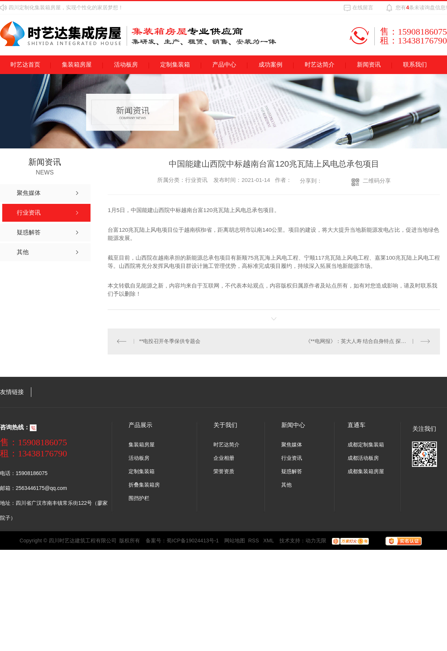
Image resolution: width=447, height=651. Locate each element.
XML (268, 541)
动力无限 (315, 541)
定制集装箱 (175, 64)
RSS (254, 541)
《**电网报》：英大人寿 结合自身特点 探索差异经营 (366, 341)
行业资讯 (291, 458)
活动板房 (126, 64)
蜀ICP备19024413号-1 (193, 541)
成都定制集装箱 (366, 445)
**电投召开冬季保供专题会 (170, 341)
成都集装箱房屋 (366, 472)
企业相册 (223, 458)
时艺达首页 (25, 64)
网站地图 (234, 541)
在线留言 (362, 7)
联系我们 (415, 64)
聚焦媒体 (291, 445)
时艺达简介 (320, 64)
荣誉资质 (223, 472)
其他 (286, 485)
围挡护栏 (139, 498)
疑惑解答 (291, 472)
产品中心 (224, 64)
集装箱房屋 (77, 64)
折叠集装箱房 (144, 485)
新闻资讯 (369, 64)
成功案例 (270, 64)
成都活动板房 (363, 458)
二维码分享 (377, 180)
